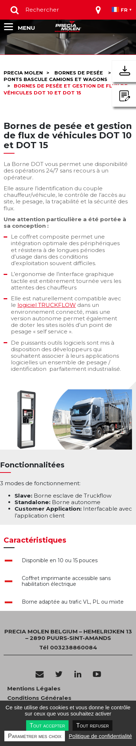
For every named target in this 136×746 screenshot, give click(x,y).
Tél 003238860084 (68, 647)
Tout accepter (47, 725)
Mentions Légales (34, 688)
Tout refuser (92, 725)
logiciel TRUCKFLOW (46, 304)
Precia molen (23, 73)
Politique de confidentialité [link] (100, 736)
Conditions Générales (39, 698)
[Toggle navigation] (98, 10)
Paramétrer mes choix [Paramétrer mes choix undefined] (34, 736)
